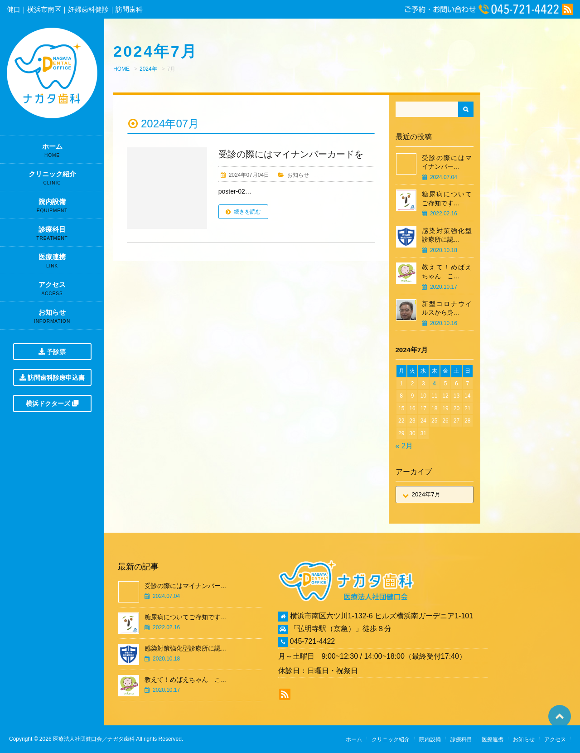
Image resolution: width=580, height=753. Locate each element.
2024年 (148, 69)
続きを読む (247, 212)
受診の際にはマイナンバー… (447, 162)
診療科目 (52, 235)
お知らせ (52, 318)
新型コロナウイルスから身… (447, 308)
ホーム (52, 152)
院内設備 (52, 208)
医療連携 (52, 263)
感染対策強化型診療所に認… (447, 235)
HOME (121, 69)
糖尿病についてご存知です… (447, 198)
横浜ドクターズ (52, 403)
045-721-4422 (312, 641)
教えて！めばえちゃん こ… (447, 271)
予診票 (52, 351)
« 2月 (404, 446)
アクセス (52, 291)
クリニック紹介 (52, 180)
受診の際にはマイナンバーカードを (290, 154)
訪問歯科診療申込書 (52, 377)
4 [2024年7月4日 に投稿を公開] (434, 383)
